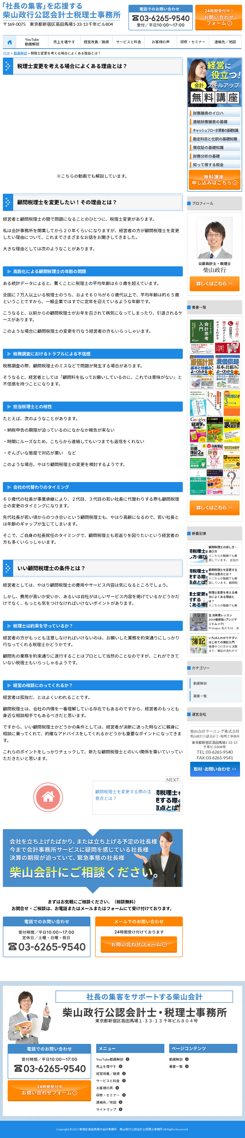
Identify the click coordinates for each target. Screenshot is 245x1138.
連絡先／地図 (225, 42)
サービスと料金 (128, 42)
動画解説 (200, 683)
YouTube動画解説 (32, 41)
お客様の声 (161, 42)
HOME (9, 42)
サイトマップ (106, 1109)
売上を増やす (64, 42)
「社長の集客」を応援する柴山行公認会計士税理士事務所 (62, 11)
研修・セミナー (193, 42)
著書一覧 (200, 696)
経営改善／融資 (96, 42)
